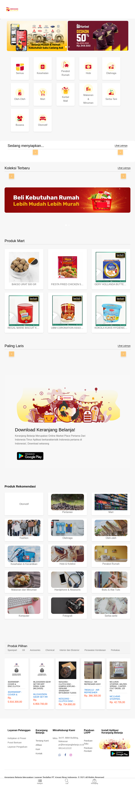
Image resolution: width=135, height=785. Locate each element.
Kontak (39, 753)
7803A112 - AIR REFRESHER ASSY (92, 683)
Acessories (35, 650)
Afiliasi (39, 745)
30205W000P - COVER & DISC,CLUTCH (14, 684)
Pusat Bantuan (15, 742)
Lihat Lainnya (121, 145)
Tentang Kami (42, 740)
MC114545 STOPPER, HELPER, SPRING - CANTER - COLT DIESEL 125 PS (118, 686)
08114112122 (65, 748)
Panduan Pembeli (88, 749)
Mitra (55, 738)
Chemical (50, 650)
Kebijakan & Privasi (17, 738)
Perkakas (115, 650)
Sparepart (12, 650)
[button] (66, 47)
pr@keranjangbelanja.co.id (71, 744)
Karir (38, 749)
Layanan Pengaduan (17, 747)
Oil (23, 650)
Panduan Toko (88, 742)
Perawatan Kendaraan (95, 650)
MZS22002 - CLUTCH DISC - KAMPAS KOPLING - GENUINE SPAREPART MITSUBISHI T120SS (67, 687)
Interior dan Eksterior (69, 650)
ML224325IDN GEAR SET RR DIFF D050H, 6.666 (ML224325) (42, 685)
